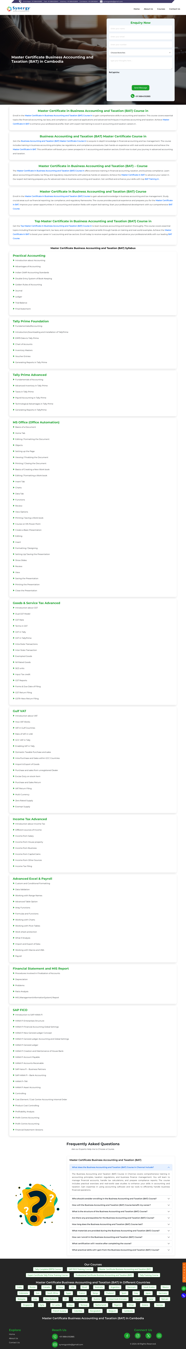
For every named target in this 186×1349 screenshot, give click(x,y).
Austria (97, 1299)
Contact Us (174, 9)
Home (137, 9)
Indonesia (23, 1293)
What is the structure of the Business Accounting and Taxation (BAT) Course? (109, 1211)
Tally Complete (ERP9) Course (48, 1269)
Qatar (151, 1299)
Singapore (27, 1305)
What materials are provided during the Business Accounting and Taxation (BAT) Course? (116, 1231)
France (82, 1293)
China (60, 1287)
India (19, 1287)
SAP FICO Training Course (80, 1269)
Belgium (112, 1311)
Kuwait (138, 1299)
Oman (131, 1305)
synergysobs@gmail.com (71, 1344)
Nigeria (117, 1305)
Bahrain (164, 1299)
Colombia (78, 1311)
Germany (163, 1293)
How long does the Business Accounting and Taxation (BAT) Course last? (107, 1224)
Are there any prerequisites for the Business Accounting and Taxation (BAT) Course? (113, 1218)
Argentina (115, 1287)
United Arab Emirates (117, 1299)
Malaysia (22, 1299)
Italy (35, 1299)
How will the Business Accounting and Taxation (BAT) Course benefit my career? (111, 1205)
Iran (38, 1293)
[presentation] (127, 78)
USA (72, 1287)
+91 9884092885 (142, 96)
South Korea (80, 1299)
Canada (46, 1287)
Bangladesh (95, 1311)
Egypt (68, 1293)
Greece (145, 1305)
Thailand (110, 1293)
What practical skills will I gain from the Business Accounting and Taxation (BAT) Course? (115, 1250)
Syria (42, 1305)
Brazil (84, 1287)
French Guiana (59, 1311)
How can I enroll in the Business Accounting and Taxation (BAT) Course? (107, 1237)
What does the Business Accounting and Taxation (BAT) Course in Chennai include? (113, 1167)
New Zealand (51, 1299)
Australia (99, 1287)
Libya (70, 1305)
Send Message (140, 87)
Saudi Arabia (149, 1287)
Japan (148, 1293)
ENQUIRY (184, 1272)
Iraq (136, 1293)
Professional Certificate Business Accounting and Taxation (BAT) (104, 1275)
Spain (123, 1293)
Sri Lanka (56, 1305)
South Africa (52, 1293)
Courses (161, 9)
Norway (84, 1305)
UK (65, 1299)
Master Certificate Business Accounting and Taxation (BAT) (125, 1269)
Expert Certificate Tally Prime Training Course (48, 1275)
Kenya (95, 1293)
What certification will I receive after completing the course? (101, 1243)
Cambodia (128, 1311)
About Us (148, 9)
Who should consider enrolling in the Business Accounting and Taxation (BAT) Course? (114, 1199)
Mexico (166, 1287)
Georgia (159, 1305)
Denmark (131, 1287)
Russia (32, 1287)
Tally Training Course (149, 1275)
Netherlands (100, 1305)
